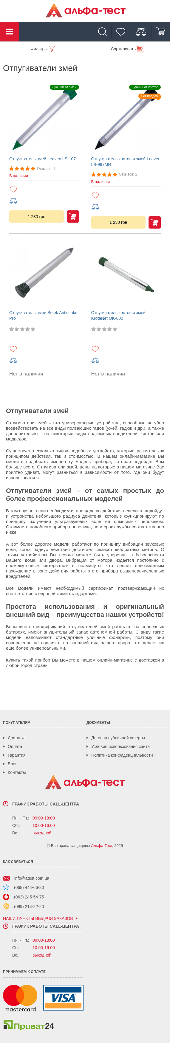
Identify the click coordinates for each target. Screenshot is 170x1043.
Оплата (15, 746)
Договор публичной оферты (118, 737)
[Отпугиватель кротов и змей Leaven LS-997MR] (126, 119)
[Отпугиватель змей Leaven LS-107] (44, 119)
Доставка (17, 737)
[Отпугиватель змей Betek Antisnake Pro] (44, 272)
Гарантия (17, 755)
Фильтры (38, 48)
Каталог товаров (9, 31)
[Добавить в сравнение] (44, 201)
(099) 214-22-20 (29, 906)
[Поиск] (104, 32)
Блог (12, 763)
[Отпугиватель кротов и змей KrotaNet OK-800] (126, 272)
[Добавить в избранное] (44, 189)
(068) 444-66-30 (29, 887)
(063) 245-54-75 (29, 897)
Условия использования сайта (120, 746)
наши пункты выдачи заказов (38, 918)
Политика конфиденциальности (122, 755)
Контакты (17, 772)
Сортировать (123, 48)
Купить (73, 216)
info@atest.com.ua (31, 878)
